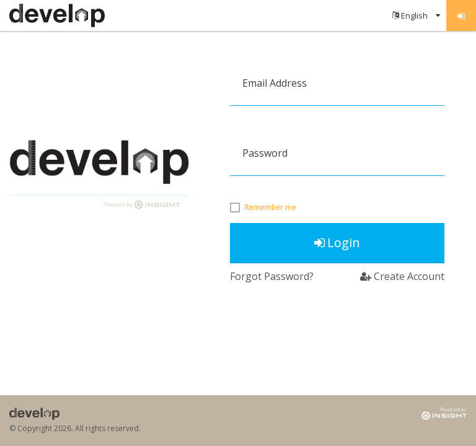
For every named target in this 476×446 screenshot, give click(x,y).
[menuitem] (416, 15)
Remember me (270, 207)
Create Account (402, 276)
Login (337, 242)
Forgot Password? (272, 276)
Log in (461, 16)
